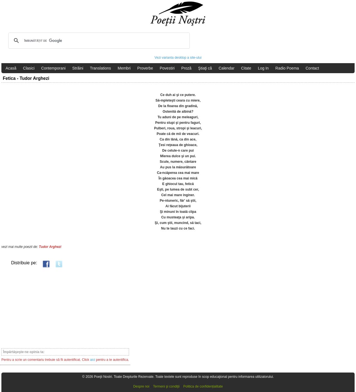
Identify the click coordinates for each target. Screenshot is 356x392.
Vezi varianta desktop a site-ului (178, 58)
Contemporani (53, 68)
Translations (100, 68)
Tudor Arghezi (50, 247)
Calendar (226, 68)
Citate (246, 68)
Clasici (28, 68)
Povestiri (167, 68)
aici (92, 360)
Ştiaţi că (205, 68)
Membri (124, 68)
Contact (312, 68)
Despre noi (141, 386)
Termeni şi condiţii (166, 386)
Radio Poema (287, 68)
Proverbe (145, 68)
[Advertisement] (65, 308)
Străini (77, 68)
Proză (186, 68)
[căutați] (98, 40)
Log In (263, 68)
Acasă (11, 68)
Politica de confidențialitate (203, 386)
